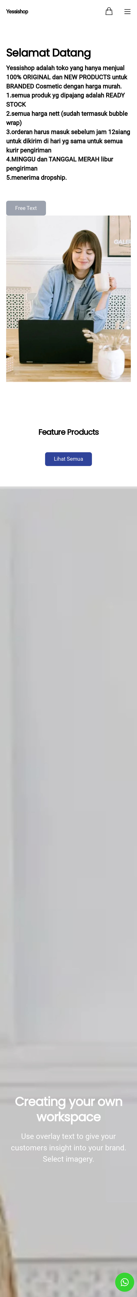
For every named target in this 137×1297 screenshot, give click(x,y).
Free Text (26, 208)
